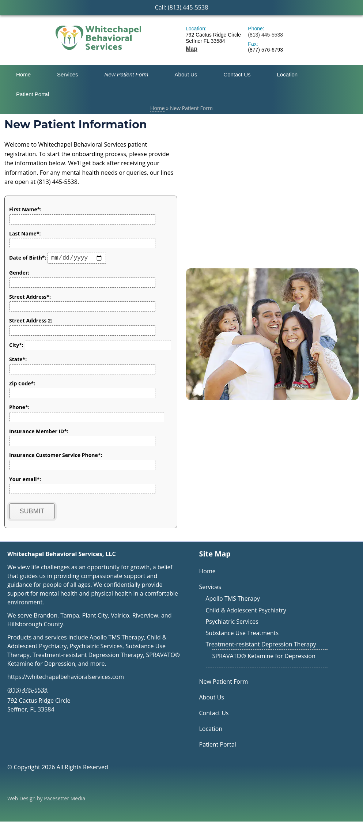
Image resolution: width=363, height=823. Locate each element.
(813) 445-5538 (188, 7)
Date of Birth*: (57, 259)
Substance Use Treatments (242, 634)
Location (287, 74)
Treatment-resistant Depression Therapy (261, 646)
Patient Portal (32, 94)
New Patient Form (126, 74)
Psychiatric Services (232, 623)
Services (67, 74)
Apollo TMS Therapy (233, 600)
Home (23, 74)
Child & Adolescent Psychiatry (246, 612)
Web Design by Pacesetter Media (46, 799)
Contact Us (236, 74)
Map (191, 49)
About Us (186, 74)
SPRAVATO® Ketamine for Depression (263, 657)
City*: (90, 346)
